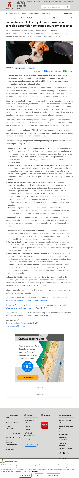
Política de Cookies (32, 471)
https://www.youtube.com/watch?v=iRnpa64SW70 (27, 300)
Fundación (31, 68)
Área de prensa (56, 1)
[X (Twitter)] (68, 452)
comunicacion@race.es (15, 326)
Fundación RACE (46, 13)
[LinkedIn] (60, 458)
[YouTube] (64, 457)
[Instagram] (60, 452)
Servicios (16, 13)
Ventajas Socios (68, 1)
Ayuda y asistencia (67, 13)
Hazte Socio (9, 13)
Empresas (30, 1)
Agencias (27, 430)
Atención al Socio (12, 423)
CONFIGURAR (25, 475)
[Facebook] (64, 452)
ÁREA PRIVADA (31, 444)
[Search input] (54, 7)
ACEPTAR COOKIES (53, 475)
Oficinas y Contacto (42, 1)
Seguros (24, 13)
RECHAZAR (39, 475)
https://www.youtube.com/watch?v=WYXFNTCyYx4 (27, 308)
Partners (27, 426)
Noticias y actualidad (34, 13)
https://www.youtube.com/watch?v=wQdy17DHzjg (27, 315)
